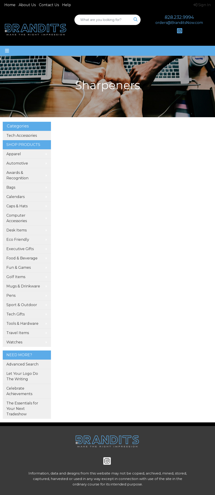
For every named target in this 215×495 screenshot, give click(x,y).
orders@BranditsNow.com (179, 22)
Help (66, 5)
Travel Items (17, 333)
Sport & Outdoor (21, 305)
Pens (10, 295)
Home (9, 5)
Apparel (13, 154)
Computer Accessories (16, 218)
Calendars (15, 197)
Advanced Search (22, 364)
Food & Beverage (22, 258)
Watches (14, 342)
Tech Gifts (15, 314)
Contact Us (49, 5)
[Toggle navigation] (7, 51)
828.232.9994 (179, 17)
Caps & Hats (17, 206)
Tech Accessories (21, 135)
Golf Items (15, 277)
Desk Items (16, 230)
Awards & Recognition (17, 175)
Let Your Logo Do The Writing (22, 376)
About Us (27, 5)
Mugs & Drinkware (23, 286)
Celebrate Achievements (19, 391)
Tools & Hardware (22, 323)
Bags (10, 187)
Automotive (17, 163)
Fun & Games (18, 267)
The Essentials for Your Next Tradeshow (22, 408)
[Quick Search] (102, 20)
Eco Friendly (17, 239)
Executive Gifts (20, 249)
